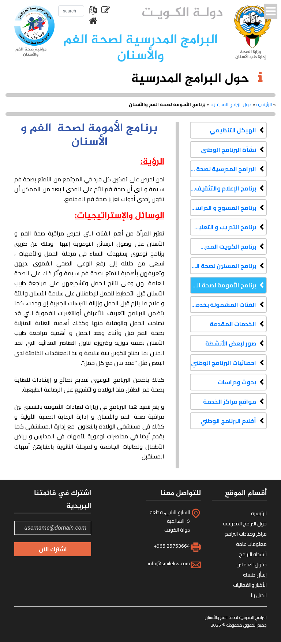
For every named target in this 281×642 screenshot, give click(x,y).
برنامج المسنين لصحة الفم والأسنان (223, 265)
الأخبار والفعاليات (250, 585)
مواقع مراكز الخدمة (229, 401)
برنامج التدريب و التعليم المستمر (223, 227)
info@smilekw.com (169, 563)
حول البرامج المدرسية (230, 104)
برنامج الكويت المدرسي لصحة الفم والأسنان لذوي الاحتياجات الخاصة (223, 246)
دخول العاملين (251, 564)
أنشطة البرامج (253, 554)
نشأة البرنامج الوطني (228, 149)
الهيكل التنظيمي (233, 130)
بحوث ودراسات (237, 382)
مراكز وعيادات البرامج (246, 534)
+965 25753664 (172, 546)
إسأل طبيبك (255, 574)
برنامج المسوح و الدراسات (223, 207)
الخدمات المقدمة (233, 323)
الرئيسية (264, 104)
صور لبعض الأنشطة (230, 343)
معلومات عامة (251, 544)
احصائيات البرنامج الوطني (223, 362)
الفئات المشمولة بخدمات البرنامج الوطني (223, 304)
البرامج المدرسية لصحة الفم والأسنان (223, 168)
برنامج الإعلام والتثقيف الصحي (223, 188)
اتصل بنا (259, 595)
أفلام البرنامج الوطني (228, 420)
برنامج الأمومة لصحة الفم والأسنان (223, 285)
